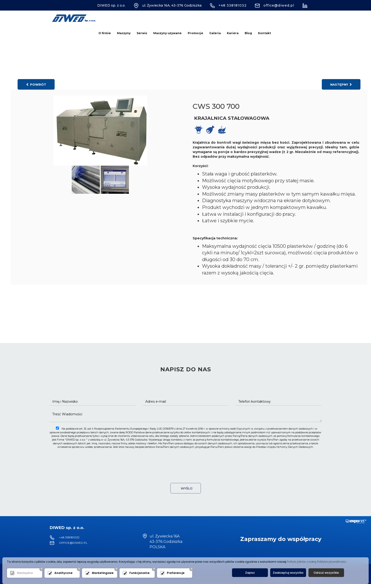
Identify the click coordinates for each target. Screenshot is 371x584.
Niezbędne (25, 573)
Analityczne (63, 573)
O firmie (104, 33)
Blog (248, 33)
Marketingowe (102, 573)
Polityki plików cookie (301, 562)
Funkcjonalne (139, 573)
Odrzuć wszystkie (326, 573)
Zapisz (250, 573)
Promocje (195, 33)
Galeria (215, 33)
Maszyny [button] (124, 33)
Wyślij (185, 488)
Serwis (142, 33)
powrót (36, 84)
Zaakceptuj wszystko (288, 573)
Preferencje (175, 573)
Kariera (233, 33)
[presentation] (185, 460)
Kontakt (264, 33)
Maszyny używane (167, 33)
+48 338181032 (228, 5)
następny (341, 84)
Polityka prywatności (331, 562)
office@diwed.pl (274, 5)
